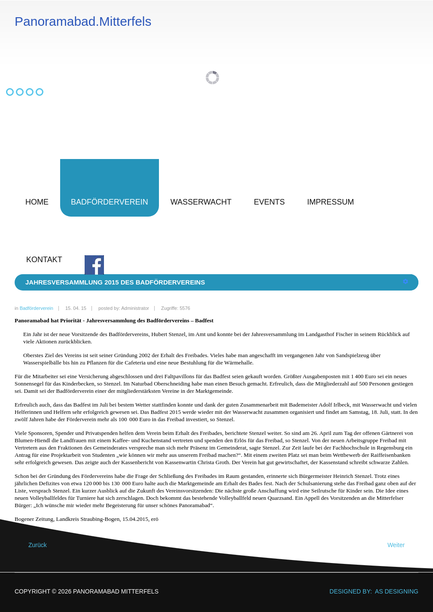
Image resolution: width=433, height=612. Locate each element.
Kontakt (44, 259)
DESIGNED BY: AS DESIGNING (370, 591)
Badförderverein (109, 202)
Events (269, 202)
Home (37, 202)
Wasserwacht (201, 202)
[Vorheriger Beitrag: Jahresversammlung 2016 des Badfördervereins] (34, 545)
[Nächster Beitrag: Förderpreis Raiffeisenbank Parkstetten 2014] (399, 545)
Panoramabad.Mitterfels (83, 21)
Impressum (330, 202)
